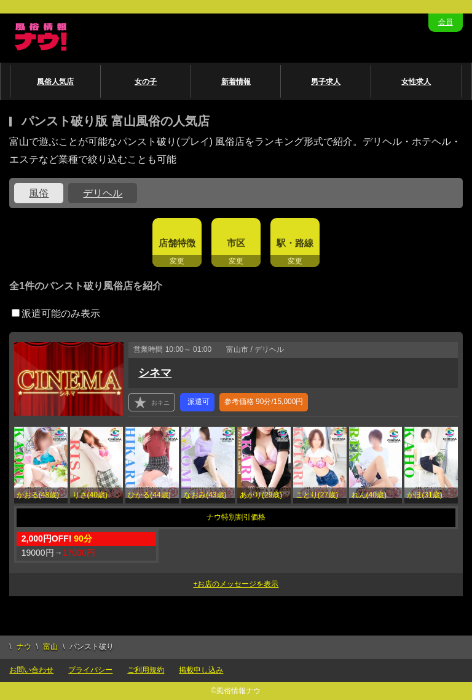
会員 (445, 22)
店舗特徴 (177, 243)
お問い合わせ (31, 670)
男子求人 (325, 81)
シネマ (154, 373)
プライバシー (90, 670)
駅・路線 (295, 243)
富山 (50, 646)
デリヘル (102, 193)
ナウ (24, 646)
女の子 (146, 81)
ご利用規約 (145, 670)
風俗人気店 (55, 81)
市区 (236, 243)
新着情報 (236, 81)
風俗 (39, 193)
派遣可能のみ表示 (56, 313)
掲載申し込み (201, 670)
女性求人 (416, 81)
